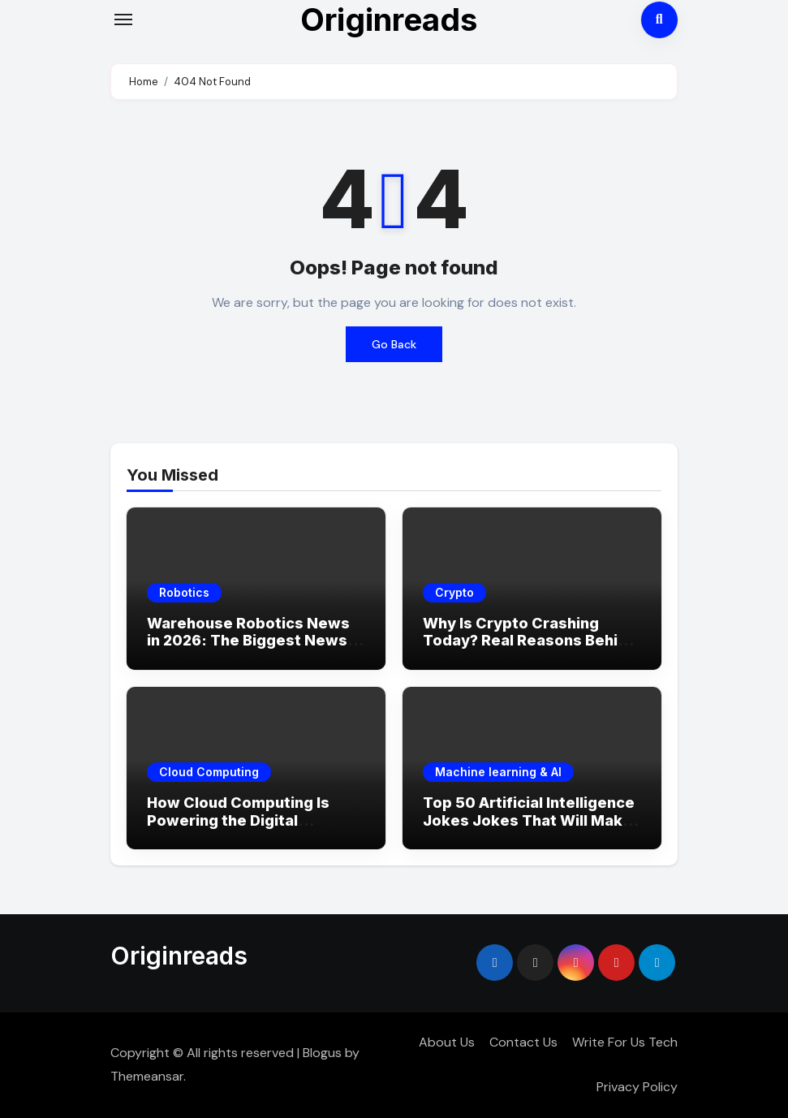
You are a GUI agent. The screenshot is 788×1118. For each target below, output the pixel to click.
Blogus (322, 1052)
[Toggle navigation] (123, 19)
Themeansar (146, 1076)
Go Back (394, 344)
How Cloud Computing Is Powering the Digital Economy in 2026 (238, 820)
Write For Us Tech (625, 1042)
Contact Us (523, 1042)
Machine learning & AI (498, 772)
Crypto (454, 592)
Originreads (179, 955)
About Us (447, 1042)
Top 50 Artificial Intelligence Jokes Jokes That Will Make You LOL (529, 820)
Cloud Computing (209, 772)
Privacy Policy (637, 1086)
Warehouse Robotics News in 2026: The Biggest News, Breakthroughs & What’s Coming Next (249, 649)
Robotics (184, 592)
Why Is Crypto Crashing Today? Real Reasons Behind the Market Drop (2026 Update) (529, 649)
